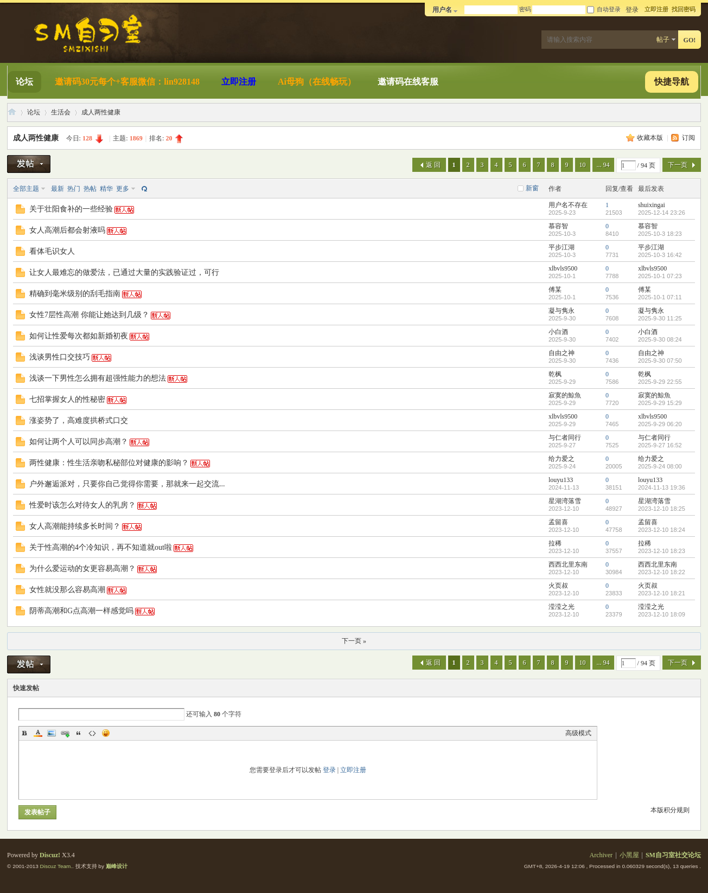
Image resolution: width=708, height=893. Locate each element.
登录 (329, 770)
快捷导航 (671, 81)
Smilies (105, 733)
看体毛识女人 (52, 251)
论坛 (24, 81)
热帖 (90, 188)
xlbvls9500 (562, 268)
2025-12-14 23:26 (661, 212)
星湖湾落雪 (564, 501)
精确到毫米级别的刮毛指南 (74, 294)
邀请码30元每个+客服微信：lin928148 (127, 81)
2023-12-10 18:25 (661, 508)
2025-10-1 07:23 (660, 276)
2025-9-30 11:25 (660, 318)
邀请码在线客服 (408, 81)
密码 (525, 9)
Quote (78, 733)
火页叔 (558, 585)
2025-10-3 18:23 (660, 233)
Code (92, 733)
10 (582, 165)
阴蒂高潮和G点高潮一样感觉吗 (81, 611)
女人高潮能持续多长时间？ (74, 526)
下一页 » (354, 641)
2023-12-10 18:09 (661, 614)
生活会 (61, 112)
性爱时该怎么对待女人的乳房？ (82, 505)
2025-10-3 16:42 (660, 255)
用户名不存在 (568, 205)
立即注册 (656, 9)
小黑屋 (629, 855)
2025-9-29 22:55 (660, 381)
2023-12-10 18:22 (661, 572)
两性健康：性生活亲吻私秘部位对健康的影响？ (109, 463)
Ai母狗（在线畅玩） (317, 81)
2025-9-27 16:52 (660, 445)
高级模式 (578, 733)
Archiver (601, 855)
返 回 (433, 165)
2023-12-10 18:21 (661, 593)
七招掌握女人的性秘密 (67, 399)
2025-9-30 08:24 (660, 339)
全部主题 (26, 188)
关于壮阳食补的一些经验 (71, 209)
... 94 (603, 165)
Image (51, 733)
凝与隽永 (561, 310)
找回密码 (684, 9)
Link (65, 733)
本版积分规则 (670, 810)
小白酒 (558, 332)
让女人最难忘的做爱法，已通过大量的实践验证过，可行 (124, 272)
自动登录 (604, 9)
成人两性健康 (100, 112)
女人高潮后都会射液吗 (67, 230)
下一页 (677, 165)
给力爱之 (561, 458)
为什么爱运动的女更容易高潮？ (82, 568)
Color (38, 733)
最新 (57, 188)
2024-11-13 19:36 (661, 487)
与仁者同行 (564, 437)
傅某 (555, 289)
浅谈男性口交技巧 (59, 357)
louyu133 (560, 480)
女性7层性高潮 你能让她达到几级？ (89, 315)
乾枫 (555, 374)
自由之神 (561, 353)
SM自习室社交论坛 (12, 112)
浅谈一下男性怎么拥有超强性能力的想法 (97, 378)
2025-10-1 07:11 (660, 297)
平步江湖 (561, 247)
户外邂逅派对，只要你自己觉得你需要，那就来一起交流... (127, 484)
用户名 (442, 10)
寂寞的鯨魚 (564, 395)
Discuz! (50, 855)
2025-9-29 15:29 (660, 403)
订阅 (688, 138)
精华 (106, 188)
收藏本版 (651, 138)
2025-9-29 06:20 (660, 424)
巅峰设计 (116, 866)
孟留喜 (558, 522)
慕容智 (558, 226)
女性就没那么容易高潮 (67, 590)
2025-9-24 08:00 (660, 466)
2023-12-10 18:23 (661, 551)
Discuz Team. (56, 866)
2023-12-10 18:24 (661, 529)
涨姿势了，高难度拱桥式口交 (78, 420)
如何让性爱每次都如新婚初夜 (78, 336)
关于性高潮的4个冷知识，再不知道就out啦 (100, 547)
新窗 (532, 188)
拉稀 (555, 543)
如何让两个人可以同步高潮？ (78, 442)
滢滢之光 (561, 607)
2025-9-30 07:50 (660, 360)
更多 (122, 188)
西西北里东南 (568, 564)
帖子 (662, 39)
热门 (73, 188)
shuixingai (651, 205)
